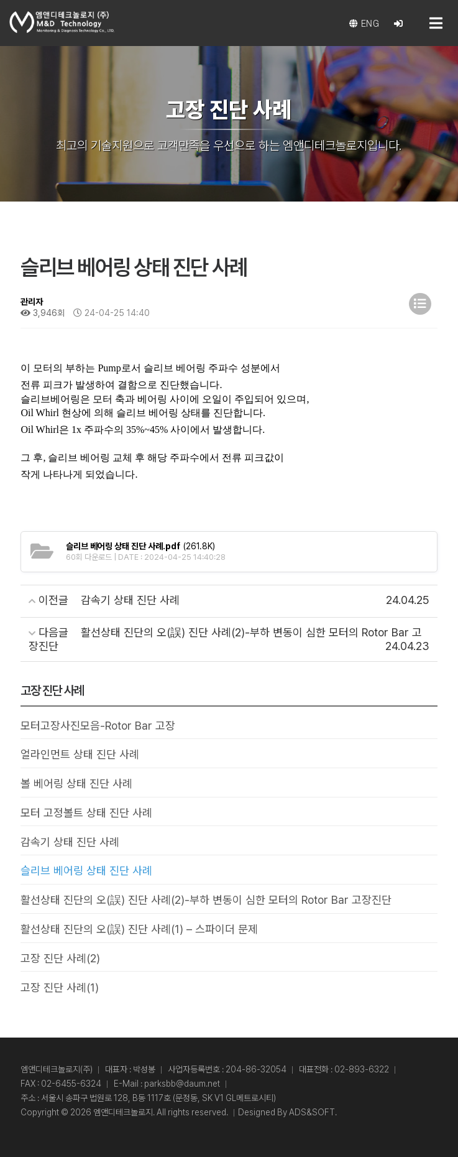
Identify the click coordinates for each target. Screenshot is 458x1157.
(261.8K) (140, 546)
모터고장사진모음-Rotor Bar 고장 (98, 725)
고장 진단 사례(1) (60, 987)
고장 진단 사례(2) (60, 958)
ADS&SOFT (312, 1112)
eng (364, 24)
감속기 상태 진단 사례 (70, 841)
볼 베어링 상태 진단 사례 (76, 783)
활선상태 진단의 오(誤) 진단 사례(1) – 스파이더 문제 (139, 929)
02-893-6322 (361, 1069)
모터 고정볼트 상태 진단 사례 (86, 812)
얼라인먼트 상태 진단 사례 (80, 754)
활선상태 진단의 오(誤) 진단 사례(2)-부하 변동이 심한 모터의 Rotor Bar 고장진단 (206, 899)
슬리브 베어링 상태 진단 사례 (86, 870)
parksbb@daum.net (182, 1084)
